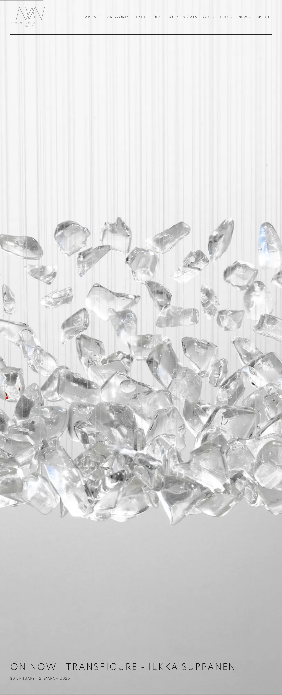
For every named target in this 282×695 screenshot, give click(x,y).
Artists (93, 17)
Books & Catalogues (191, 17)
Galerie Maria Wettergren (27, 17)
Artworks (118, 17)
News (244, 17)
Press (226, 17)
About (263, 17)
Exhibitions (148, 17)
